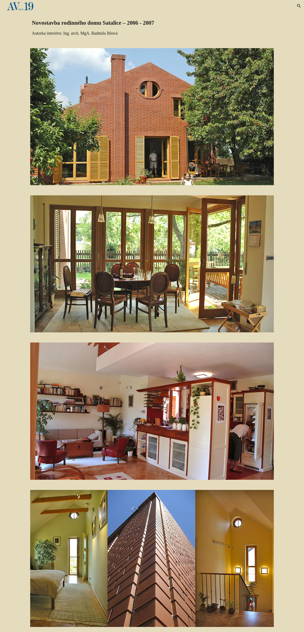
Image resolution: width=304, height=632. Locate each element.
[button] (299, 6)
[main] (152, 27)
